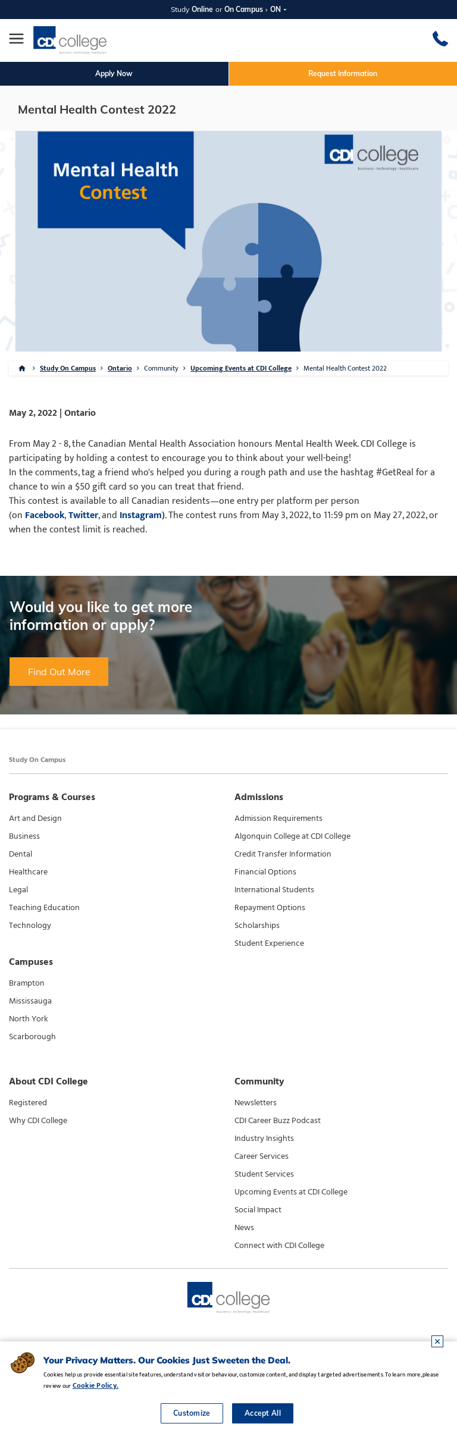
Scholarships (257, 925)
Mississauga (30, 1001)
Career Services (261, 1156)
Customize (192, 1413)
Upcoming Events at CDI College (241, 368)
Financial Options (265, 872)
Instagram (141, 515)
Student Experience (269, 943)
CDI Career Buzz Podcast (277, 1120)
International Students (274, 890)
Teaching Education (44, 907)
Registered (28, 1103)
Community (161, 368)
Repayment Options (269, 907)
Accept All (263, 1413)
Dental (20, 854)
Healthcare (28, 872)
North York (28, 1019)
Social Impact (257, 1210)
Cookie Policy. (95, 1385)
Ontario (120, 368)
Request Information (342, 73)
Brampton (27, 983)
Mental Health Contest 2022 (345, 368)
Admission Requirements (278, 818)
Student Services (264, 1174)
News (244, 1227)
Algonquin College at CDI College (292, 836)
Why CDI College (38, 1120)
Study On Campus (68, 368)
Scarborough (32, 1036)
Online (202, 9)
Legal (18, 890)
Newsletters (255, 1103)
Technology (30, 925)
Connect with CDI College (279, 1245)
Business (24, 836)
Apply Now (114, 73)
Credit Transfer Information (282, 854)
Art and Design (35, 818)
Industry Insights (264, 1138)
